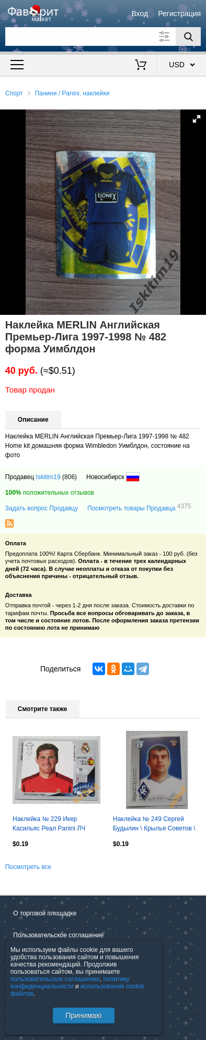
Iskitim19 (48, 477)
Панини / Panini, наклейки (72, 93)
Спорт (14, 93)
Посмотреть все (28, 867)
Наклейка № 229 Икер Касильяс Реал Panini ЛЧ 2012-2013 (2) (49, 824)
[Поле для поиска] (103, 36)
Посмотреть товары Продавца (139, 508)
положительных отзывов (49, 492)
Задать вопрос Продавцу (41, 508)
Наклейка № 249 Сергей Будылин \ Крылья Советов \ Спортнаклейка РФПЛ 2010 (154, 824)
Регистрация (179, 13)
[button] (196, 119)
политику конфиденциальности (70, 982)
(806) (69, 477)
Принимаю (83, 1015)
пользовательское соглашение (55, 979)
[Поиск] (188, 36)
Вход (139, 13)
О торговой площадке (44, 913)
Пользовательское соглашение (58, 935)
